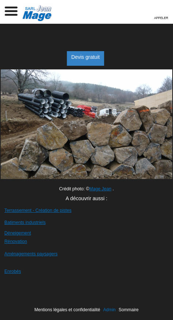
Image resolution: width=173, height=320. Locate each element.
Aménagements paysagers (31, 253)
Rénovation (15, 241)
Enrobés (12, 271)
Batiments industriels (25, 222)
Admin (109, 309)
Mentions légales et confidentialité (67, 309)
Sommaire (129, 309)
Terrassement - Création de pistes (38, 210)
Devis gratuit (89, 57)
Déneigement (17, 233)
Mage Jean (100, 188)
